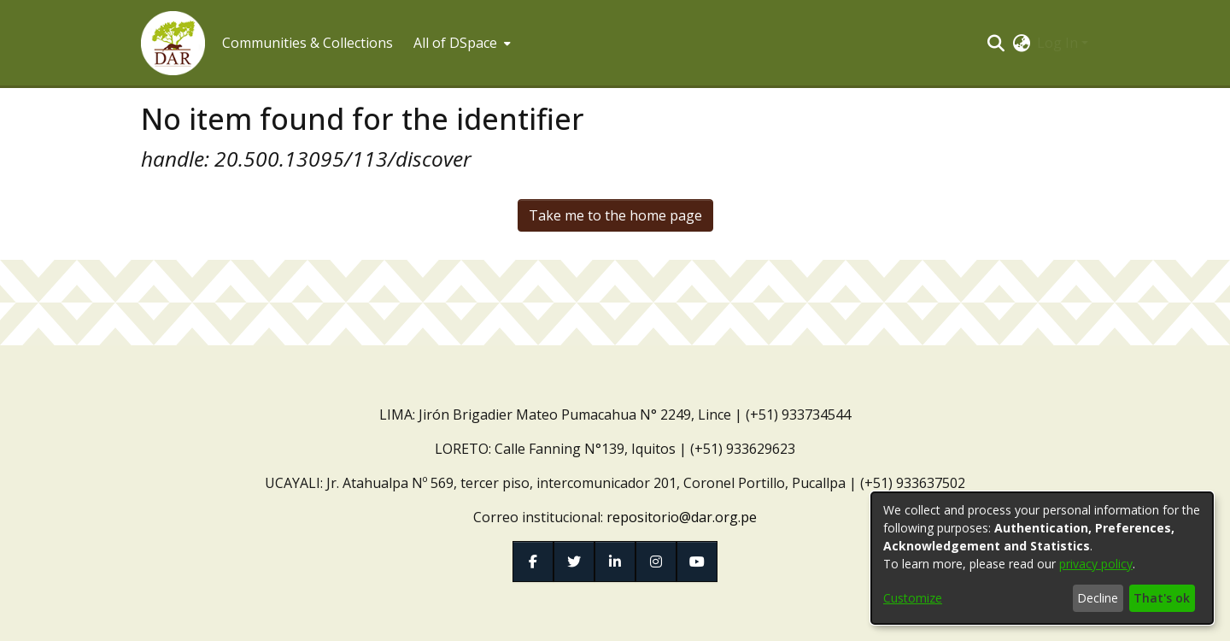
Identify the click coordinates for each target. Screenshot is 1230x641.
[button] (173, 43)
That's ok (1161, 598)
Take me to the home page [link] (615, 215)
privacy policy (1096, 564)
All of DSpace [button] (455, 42)
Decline (1097, 598)
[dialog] (1042, 558)
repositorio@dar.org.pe (681, 517)
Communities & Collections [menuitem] (307, 42)
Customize (912, 598)
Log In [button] (1059, 42)
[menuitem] (460, 42)
